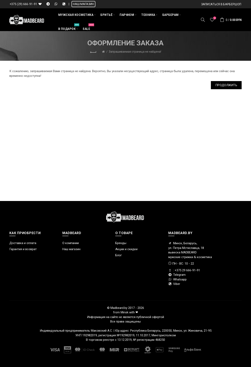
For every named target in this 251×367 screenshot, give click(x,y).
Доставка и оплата (22, 243)
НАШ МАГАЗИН (83, 4)
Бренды (120, 243)
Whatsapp (177, 279)
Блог (118, 255)
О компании (70, 243)
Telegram (177, 275)
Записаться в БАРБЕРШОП (221, 4)
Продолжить (226, 85)
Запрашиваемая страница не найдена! (135, 51)
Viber (174, 284)
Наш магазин (71, 249)
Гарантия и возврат (23, 249)
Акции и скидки (126, 249)
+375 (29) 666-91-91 (23, 4)
